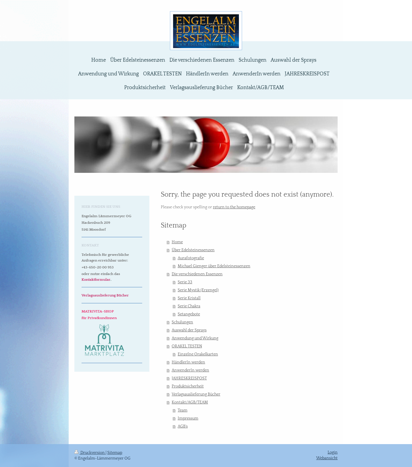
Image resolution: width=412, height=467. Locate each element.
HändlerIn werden (188, 362)
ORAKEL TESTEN (187, 346)
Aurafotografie (191, 258)
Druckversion (90, 452)
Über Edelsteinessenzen (193, 250)
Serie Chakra (189, 306)
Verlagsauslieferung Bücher (196, 394)
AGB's (183, 426)
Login (333, 452)
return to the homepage (234, 207)
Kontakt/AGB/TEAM (190, 402)
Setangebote (189, 314)
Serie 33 (185, 282)
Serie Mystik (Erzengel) (198, 290)
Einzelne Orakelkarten (198, 354)
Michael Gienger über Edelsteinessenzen (214, 266)
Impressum (188, 418)
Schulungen (182, 322)
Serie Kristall (189, 298)
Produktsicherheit (188, 386)
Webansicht (327, 458)
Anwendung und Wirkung (195, 338)
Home (177, 242)
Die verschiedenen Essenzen (197, 274)
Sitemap (114, 452)
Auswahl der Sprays (189, 330)
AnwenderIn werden (190, 370)
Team (182, 410)
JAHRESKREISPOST (189, 378)
